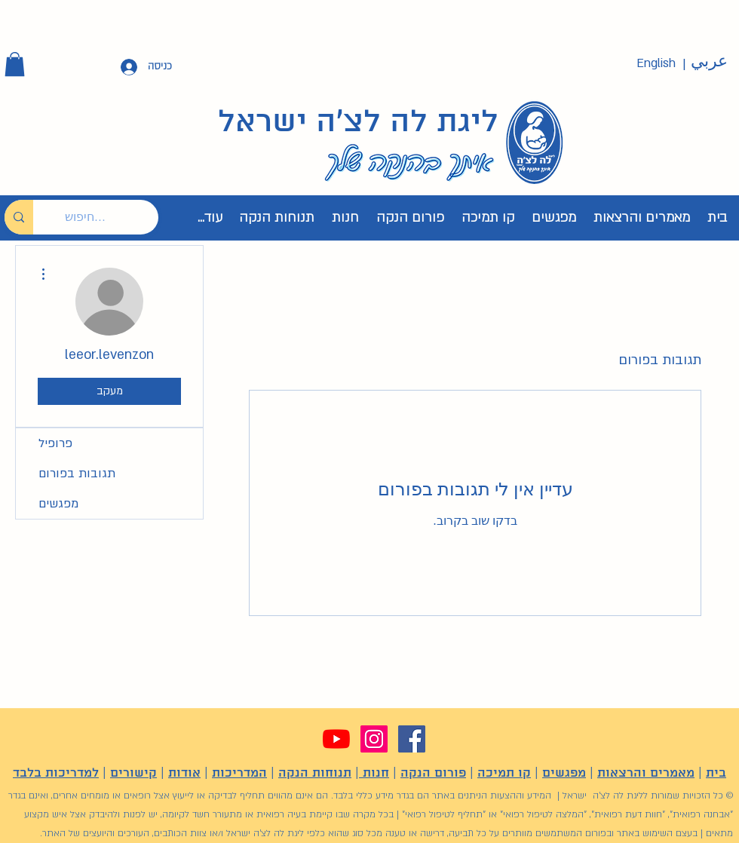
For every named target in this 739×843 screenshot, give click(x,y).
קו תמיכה (504, 773)
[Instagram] (374, 739)
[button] (15, 64)
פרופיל (55, 443)
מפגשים (58, 503)
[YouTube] (336, 739)
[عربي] (708, 62)
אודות (184, 773)
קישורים (133, 773)
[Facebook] (411, 739)
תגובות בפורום (76, 473)
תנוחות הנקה (314, 773)
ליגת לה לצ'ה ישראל (358, 123)
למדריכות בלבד (56, 773)
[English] (656, 63)
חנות (374, 773)
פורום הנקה (433, 773)
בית (716, 773)
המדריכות (239, 773)
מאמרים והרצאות (646, 773)
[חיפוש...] (107, 217)
